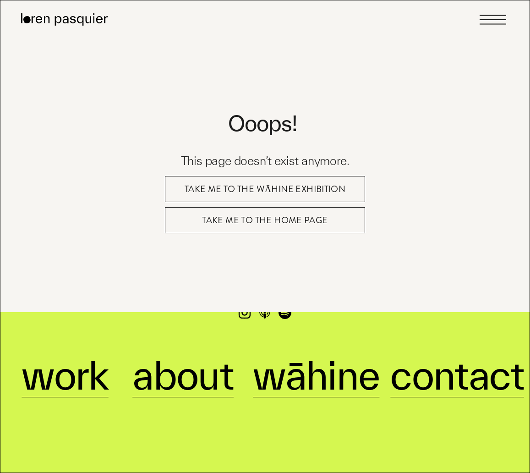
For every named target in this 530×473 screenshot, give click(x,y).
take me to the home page (265, 220)
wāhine (316, 363)
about (183, 363)
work (65, 363)
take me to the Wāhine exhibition (265, 189)
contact (457, 363)
